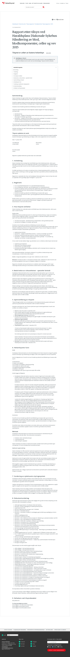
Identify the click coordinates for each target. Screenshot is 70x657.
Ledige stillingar (8, 629)
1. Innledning (15, 71)
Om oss (57, 3)
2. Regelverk (15, 73)
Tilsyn (26, 3)
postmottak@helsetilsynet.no (7, 648)
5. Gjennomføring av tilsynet (18, 80)
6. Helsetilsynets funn (17, 82)
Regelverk (22, 3)
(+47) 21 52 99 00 (8, 645)
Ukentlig (54, 646)
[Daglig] (47, 646)
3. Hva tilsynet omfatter (17, 75)
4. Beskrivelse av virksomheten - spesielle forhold (22, 78)
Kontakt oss (62, 3)
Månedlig (60, 646)
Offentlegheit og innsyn (60, 629)
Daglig (49, 646)
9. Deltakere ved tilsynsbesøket (19, 88)
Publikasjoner (46, 3)
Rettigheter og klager (37, 3)
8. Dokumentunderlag (17, 86)
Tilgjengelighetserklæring (19, 629)
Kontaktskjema (5, 646)
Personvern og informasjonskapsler (35, 629)
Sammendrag (15, 69)
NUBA (30, 3)
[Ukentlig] (52, 646)
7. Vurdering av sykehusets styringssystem (21, 84)
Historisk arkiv (49, 629)
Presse (67, 3)
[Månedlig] (58, 646)
